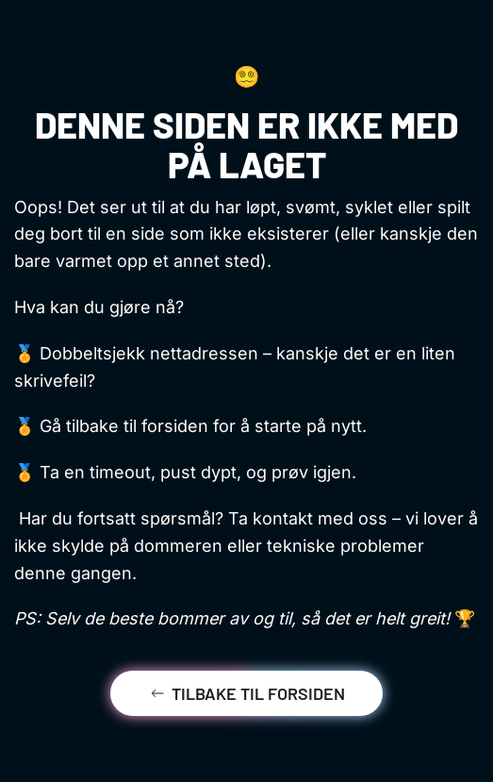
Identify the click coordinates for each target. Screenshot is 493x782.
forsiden (174, 426)
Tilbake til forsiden (246, 693)
